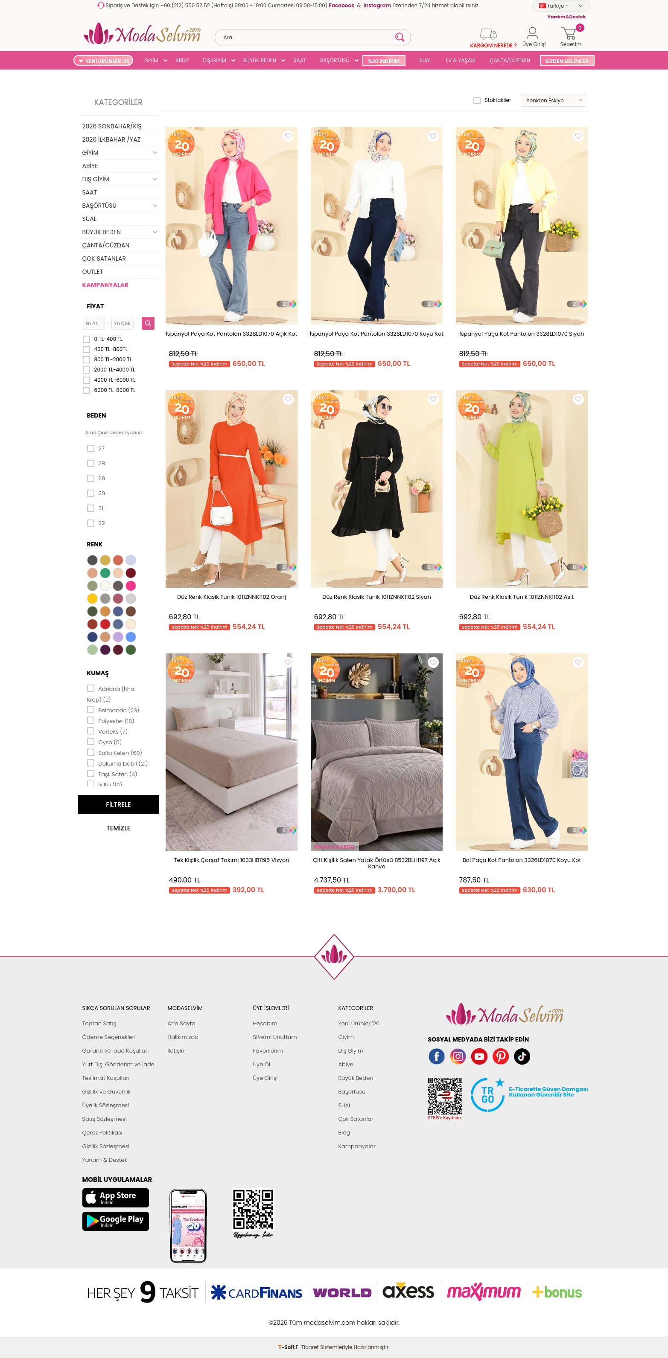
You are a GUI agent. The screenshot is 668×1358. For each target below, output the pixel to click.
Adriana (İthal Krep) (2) (111, 694)
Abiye (345, 1064)
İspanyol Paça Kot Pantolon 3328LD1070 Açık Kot (232, 334)
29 (96, 478)
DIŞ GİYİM (214, 60)
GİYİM (151, 60)
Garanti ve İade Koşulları (115, 1051)
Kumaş (98, 673)
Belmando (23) (113, 709)
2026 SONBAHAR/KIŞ (112, 126)
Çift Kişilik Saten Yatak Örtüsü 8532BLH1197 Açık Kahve (376, 863)
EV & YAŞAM (460, 60)
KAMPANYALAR (105, 285)
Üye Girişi (265, 1078)
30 (96, 493)
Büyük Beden (355, 1078)
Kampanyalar (357, 1146)
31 (95, 508)
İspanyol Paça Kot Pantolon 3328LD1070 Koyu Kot (376, 334)
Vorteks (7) (107, 731)
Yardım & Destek (104, 1160)
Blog (344, 1133)
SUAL (424, 60)
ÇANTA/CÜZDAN (510, 60)
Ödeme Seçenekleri (109, 1037)
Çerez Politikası (102, 1133)
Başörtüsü (352, 1092)
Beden (96, 415)
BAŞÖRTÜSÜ (335, 60)
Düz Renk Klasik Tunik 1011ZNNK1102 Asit (522, 597)
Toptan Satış (99, 1023)
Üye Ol (262, 1064)
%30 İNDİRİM (384, 61)
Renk (95, 544)
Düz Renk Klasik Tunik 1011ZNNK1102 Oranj (231, 597)
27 (96, 448)
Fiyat (95, 306)
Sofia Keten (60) (114, 752)
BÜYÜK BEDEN (260, 60)
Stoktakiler (492, 100)
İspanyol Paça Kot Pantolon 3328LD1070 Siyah (521, 334)
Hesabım (265, 1023)
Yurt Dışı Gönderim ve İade (118, 1064)
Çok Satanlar (355, 1119)
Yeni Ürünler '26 (359, 1023)
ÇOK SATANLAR (104, 258)
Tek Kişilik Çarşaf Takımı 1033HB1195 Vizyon (231, 860)
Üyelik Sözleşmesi (105, 1105)
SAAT (299, 60)
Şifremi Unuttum (275, 1037)
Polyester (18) (110, 720)
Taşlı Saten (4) (112, 773)
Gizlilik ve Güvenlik (106, 1092)
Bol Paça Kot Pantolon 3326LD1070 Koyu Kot (522, 860)
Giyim (346, 1037)
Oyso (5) (104, 741)
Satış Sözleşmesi (104, 1119)
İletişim (177, 1051)
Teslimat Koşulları (106, 1078)
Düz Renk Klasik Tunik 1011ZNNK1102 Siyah (376, 597)
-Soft (287, 1318)
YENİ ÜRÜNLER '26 (107, 61)
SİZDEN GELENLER (567, 61)
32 (96, 523)
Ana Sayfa (181, 1023)
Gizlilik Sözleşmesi (106, 1146)
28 (96, 463)
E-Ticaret (307, 1318)
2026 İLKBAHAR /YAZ (111, 139)
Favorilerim (268, 1051)
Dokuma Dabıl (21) (117, 763)
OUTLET (92, 271)
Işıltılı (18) (105, 784)
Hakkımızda (183, 1037)
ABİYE (182, 60)
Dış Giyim (351, 1051)
